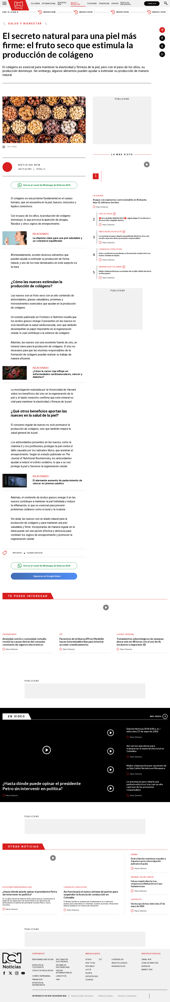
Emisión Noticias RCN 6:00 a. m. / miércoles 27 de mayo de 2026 (143, 730)
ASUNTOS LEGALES (119, 963)
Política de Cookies (105, 996)
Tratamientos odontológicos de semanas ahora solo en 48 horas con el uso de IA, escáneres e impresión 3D (140, 641)
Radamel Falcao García (142, 877)
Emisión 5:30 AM (46, 12)
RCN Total (90, 963)
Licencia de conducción (110, 249)
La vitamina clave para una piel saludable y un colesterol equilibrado (57, 240)
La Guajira (98, 196)
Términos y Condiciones (127, 996)
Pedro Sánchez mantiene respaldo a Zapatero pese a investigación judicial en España (148, 861)
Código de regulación (42, 971)
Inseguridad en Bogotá (110, 232)
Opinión (115, 3)
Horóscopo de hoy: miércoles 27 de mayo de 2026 (148, 905)
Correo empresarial (41, 976)
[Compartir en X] (162, 46)
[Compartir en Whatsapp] (162, 54)
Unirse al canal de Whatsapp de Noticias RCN (44, 185)
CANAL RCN (151, 3)
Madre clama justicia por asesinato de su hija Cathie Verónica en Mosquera (125, 272)
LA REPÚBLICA (117, 959)
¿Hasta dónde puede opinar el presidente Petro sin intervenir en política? (41, 786)
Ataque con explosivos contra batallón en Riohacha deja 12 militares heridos (119, 201)
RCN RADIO (90, 966)
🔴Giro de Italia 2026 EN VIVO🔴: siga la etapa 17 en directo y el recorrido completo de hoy (125, 219)
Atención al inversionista (38, 984)
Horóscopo (136, 899)
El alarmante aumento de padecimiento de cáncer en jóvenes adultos (57, 482)
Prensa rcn (37, 979)
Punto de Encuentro (125, 3)
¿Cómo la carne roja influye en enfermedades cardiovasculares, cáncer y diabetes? (57, 374)
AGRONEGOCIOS (118, 966)
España (134, 854)
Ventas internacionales (64, 972)
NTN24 (88, 959)
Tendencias (104, 3)
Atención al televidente (38, 966)
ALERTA (88, 973)
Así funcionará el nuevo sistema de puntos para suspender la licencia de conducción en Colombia (91, 894)
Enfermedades (9, 634)
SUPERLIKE (145, 966)
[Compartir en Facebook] (162, 38)
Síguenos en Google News (43, 576)
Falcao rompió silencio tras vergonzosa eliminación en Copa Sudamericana (146, 884)
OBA (58, 979)
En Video (16, 716)
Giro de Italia (105, 214)
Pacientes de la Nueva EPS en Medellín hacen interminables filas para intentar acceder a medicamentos (81, 641)
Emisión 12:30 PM (83, 12)
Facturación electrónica (62, 960)
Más (159, 716)
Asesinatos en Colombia (110, 267)
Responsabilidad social (43, 959)
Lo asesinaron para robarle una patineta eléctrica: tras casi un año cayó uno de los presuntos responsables (124, 237)
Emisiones (10, 12)
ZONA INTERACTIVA (149, 963)
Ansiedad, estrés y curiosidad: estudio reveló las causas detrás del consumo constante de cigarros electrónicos (24, 641)
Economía (92, 3)
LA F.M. (88, 970)
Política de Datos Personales (82, 996)
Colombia (35, 3)
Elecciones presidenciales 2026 (17, 887)
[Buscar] (166, 4)
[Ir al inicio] (18, 5)
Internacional (49, 3)
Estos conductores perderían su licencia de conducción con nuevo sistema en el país (125, 254)
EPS (60, 634)
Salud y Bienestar (75, 3)
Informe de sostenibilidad (63, 966)
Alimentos (17, 553)
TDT (100, 959)
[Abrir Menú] (4, 3)
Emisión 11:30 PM (156, 12)
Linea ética (61, 976)
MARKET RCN (146, 970)
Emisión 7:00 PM (119, 12)
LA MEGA (89, 980)
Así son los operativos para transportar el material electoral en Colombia (145, 748)
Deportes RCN (62, 3)
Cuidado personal (34, 553)
